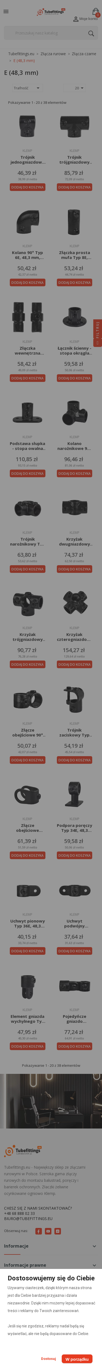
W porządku (77, 1359)
